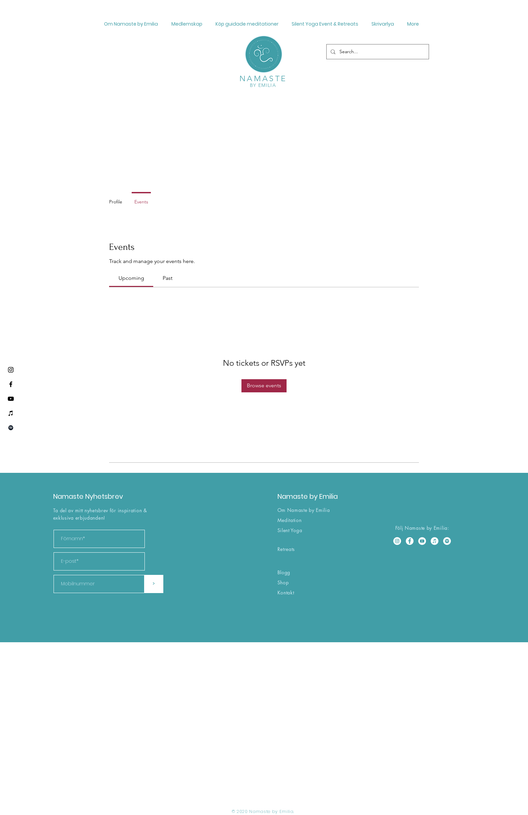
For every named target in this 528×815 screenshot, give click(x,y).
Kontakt (285, 592)
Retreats (286, 549)
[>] (153, 584)
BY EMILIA (263, 85)
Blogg (284, 572)
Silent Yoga (289, 530)
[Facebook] (10, 384)
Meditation (289, 520)
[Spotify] (10, 427)
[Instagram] (10, 369)
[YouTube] (10, 398)
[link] (131, 278)
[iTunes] (10, 413)
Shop (283, 582)
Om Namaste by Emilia (303, 510)
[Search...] (377, 51)
